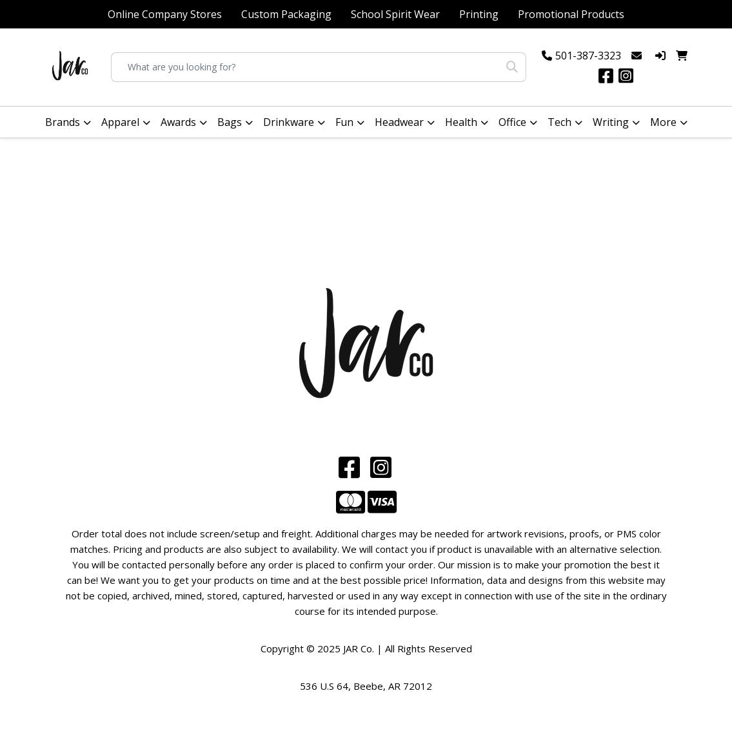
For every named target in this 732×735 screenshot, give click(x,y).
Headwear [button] (399, 122)
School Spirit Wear (395, 14)
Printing (479, 14)
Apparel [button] (120, 122)
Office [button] (512, 122)
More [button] (663, 122)
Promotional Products (571, 14)
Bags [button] (229, 122)
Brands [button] (62, 122)
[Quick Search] (305, 67)
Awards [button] (178, 122)
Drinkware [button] (288, 122)
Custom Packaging (286, 14)
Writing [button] (611, 122)
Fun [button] (344, 122)
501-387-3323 (588, 55)
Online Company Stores (165, 14)
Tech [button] (559, 122)
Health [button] (461, 122)
